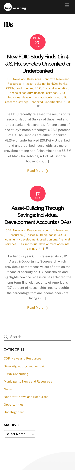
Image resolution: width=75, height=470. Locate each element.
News (8, 389)
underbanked (53, 102)
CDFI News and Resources (23, 79)
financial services (45, 92)
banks (63, 83)
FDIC (38, 88)
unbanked (36, 102)
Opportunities (14, 404)
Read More (35, 170)
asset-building (36, 83)
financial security (21, 92)
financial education (55, 88)
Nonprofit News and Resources (26, 396)
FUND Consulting (16, 374)
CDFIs (10, 88)
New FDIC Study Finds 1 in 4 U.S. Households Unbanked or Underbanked (37, 64)
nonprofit (60, 97)
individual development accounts (30, 97)
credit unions (24, 88)
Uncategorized (14, 412)
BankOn (52, 83)
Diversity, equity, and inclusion (25, 366)
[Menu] (67, 5)
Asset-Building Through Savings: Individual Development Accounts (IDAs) (37, 215)
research (11, 102)
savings (23, 102)
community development (21, 239)
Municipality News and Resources (28, 381)
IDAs (62, 92)
